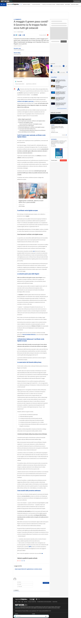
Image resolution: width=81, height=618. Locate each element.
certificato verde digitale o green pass (25, 101)
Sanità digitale (67, 4)
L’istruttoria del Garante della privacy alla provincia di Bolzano (32, 130)
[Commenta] (46, 583)
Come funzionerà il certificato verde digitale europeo (30, 124)
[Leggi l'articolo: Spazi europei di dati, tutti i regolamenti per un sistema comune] (59, 125)
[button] (3, 4)
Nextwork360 (17, 606)
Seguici (32, 599)
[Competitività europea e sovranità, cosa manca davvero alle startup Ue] (59, 93)
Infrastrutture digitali (74, 4)
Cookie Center (54, 601)
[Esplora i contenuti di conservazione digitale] (56, 65)
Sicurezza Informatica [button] (36, 4)
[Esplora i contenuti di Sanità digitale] (62, 71)
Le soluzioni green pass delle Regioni (26, 125)
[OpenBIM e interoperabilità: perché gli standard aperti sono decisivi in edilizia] (59, 87)
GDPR (30, 546)
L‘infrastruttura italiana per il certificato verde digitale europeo (31, 127)
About (16, 601)
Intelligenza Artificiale (60, 4)
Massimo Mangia (17, 52)
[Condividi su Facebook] (14, 35)
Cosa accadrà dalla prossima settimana (26, 132)
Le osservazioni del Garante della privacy (26, 128)
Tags (22, 601)
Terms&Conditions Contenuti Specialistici (44, 601)
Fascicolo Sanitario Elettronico (29, 334)
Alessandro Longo (17, 48)
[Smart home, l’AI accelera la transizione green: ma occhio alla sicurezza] (59, 104)
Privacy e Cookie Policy (32, 601)
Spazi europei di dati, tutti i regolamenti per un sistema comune (28, 569)
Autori (19, 601)
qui (34, 251)
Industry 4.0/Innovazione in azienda (48, 4)
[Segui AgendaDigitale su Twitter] (39, 599)
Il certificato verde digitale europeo (25, 122)
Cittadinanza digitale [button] (26, 4)
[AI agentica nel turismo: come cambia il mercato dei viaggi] (59, 81)
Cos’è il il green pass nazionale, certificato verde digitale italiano (31, 120)
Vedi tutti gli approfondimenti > (62, 108)
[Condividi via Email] (20, 35)
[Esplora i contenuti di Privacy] (54, 71)
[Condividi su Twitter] (18, 35)
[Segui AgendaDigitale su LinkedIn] (36, 599)
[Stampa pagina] (24, 35)
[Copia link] (22, 35)
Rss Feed (25, 601)
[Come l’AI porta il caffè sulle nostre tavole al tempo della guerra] (59, 99)
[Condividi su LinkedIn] (16, 35)
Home (15, 31)
